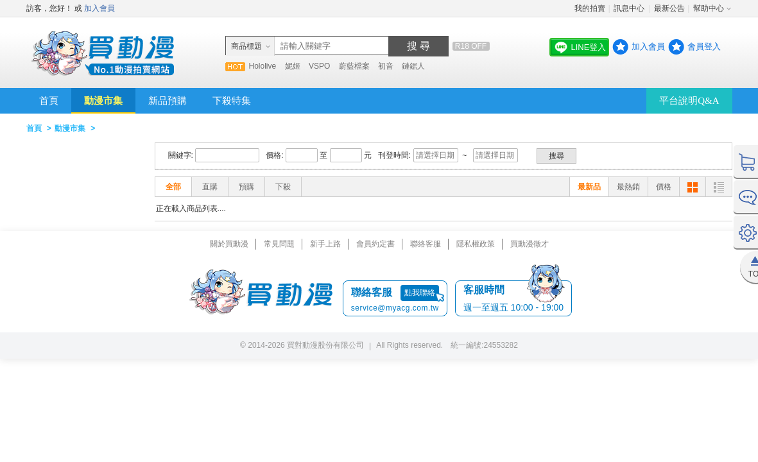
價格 (663, 186)
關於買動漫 (229, 243)
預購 (246, 186)
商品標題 (246, 46)
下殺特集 (231, 101)
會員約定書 (375, 243)
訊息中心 (630, 8)
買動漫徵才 (529, 243)
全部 (173, 186)
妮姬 (292, 66)
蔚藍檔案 (354, 66)
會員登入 (704, 46)
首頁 (48, 101)
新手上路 (325, 243)
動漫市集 (103, 101)
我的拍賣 (589, 8)
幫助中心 (708, 8)
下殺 (283, 186)
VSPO (319, 66)
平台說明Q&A (689, 101)
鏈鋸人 (413, 66)
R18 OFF (471, 46)
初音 (385, 66)
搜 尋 (418, 45)
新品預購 (167, 101)
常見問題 (279, 243)
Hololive (263, 66)
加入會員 (99, 8)
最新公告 (669, 8)
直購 (210, 186)
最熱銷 (628, 186)
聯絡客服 (425, 243)
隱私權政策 (475, 243)
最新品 (589, 186)
